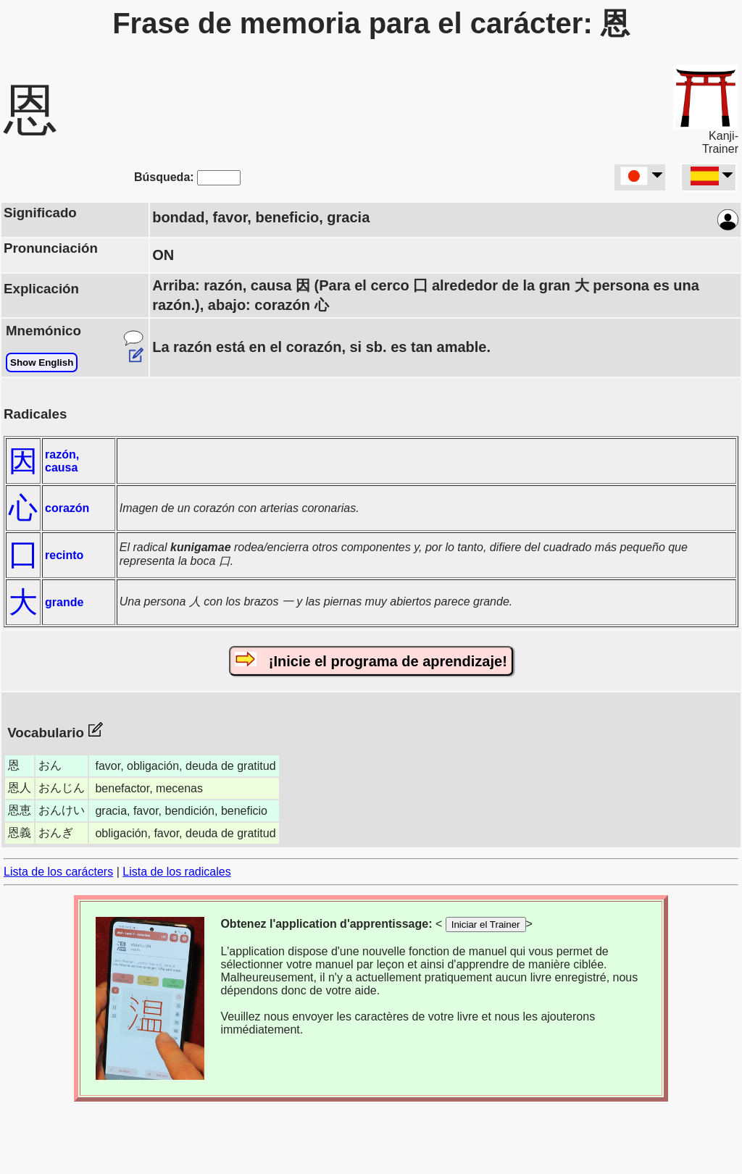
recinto (64, 555)
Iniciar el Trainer (485, 924)
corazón (67, 508)
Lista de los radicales (176, 871)
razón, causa (62, 461)
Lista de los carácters (58, 871)
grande (64, 602)
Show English (41, 362)
